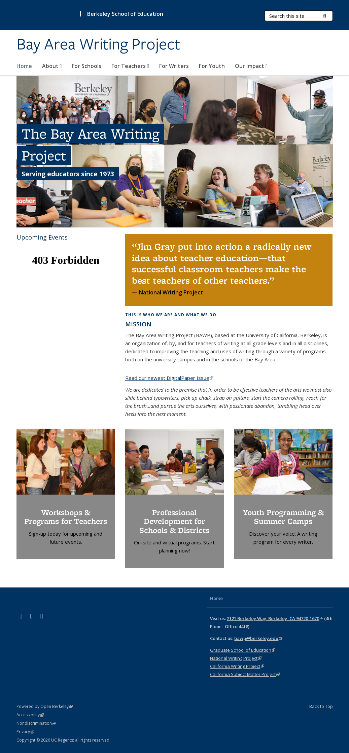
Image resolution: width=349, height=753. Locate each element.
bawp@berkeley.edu (258, 638)
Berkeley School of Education (125, 13)
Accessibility (30, 715)
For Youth (212, 66)
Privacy (25, 731)
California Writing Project (237, 666)
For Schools (86, 66)
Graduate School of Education (242, 650)
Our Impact (251, 66)
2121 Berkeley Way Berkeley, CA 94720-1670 (275, 618)
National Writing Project (235, 658)
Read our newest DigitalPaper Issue (169, 377)
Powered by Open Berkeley (44, 706)
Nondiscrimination (36, 723)
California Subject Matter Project (245, 674)
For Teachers (130, 66)
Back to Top (321, 706)
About (52, 66)
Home (24, 66)
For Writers (174, 66)
